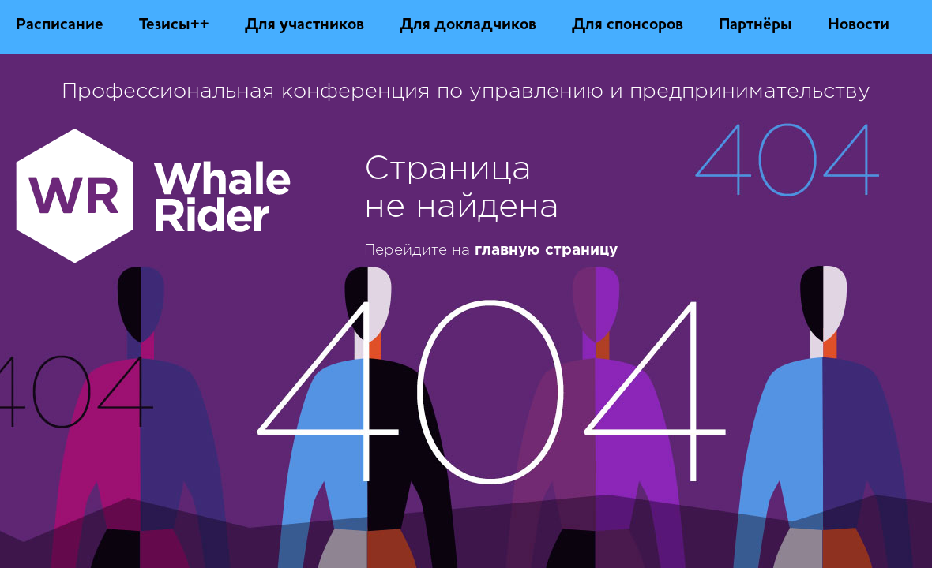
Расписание (59, 25)
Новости (858, 25)
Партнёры (755, 25)
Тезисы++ (174, 25)
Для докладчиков (468, 25)
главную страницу (546, 250)
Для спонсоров (627, 25)
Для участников (304, 25)
